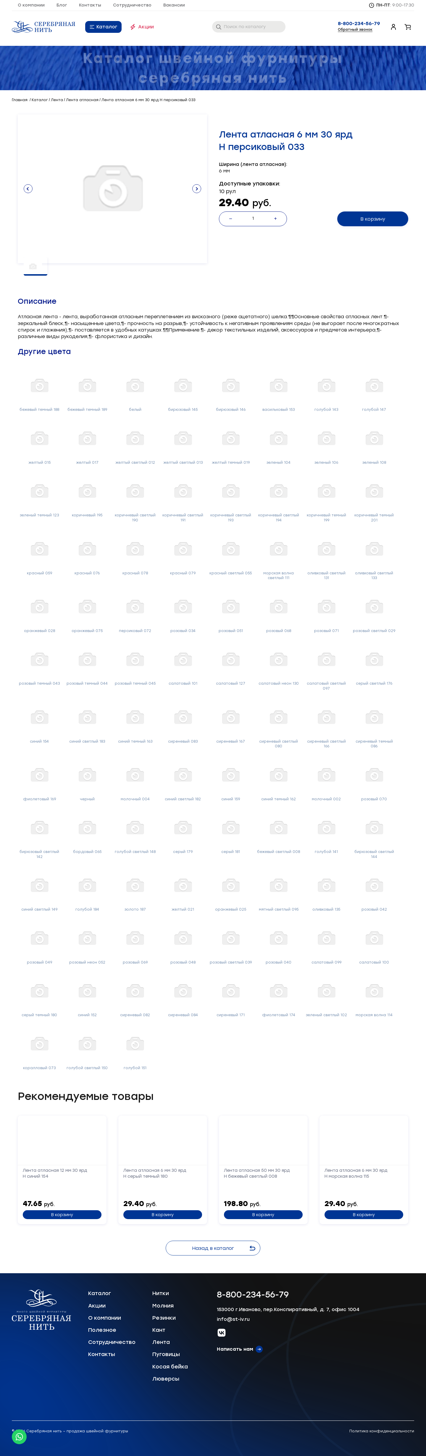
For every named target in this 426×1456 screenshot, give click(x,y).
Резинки (164, 1318)
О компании (31, 5)
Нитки (160, 1293)
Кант (158, 1330)
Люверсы (165, 1379)
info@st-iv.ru (233, 1319)
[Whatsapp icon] (19, 1436)
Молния (163, 1306)
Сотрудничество (132, 5)
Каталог (106, 27)
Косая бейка (170, 1366)
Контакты (90, 5)
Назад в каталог (223, 1248)
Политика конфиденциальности (381, 1431)
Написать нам (235, 1349)
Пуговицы (166, 1354)
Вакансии (174, 5)
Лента (161, 1342)
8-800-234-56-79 (359, 23)
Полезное (102, 1330)
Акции (146, 27)
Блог (62, 5)
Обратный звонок (355, 30)
